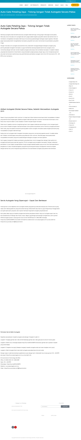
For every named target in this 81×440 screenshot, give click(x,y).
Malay (57, 5)
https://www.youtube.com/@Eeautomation (12, 221)
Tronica (70, 125)
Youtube (53, 425)
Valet (70, 129)
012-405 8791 (17, 423)
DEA (70, 94)
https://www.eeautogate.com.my (14, 355)
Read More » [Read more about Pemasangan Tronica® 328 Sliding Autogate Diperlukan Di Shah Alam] (73, 65)
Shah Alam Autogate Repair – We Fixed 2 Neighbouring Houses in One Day (75, 45)
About (26, 5)
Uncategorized (71, 127)
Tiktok (52, 423)
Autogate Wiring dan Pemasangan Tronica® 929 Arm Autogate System (75, 69)
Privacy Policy (54, 429)
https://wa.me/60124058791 (7, 219)
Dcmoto (70, 92)
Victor (70, 131)
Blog (62, 5)
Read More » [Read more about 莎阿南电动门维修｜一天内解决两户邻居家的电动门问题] (73, 40)
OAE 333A (71, 114)
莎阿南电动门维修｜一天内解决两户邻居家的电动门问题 (75, 37)
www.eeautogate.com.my (41, 219)
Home (21, 5)
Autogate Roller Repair (73, 83)
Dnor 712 (71, 100)
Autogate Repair (72, 81)
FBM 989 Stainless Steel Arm (74, 102)
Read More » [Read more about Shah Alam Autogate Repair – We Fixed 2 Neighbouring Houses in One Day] (73, 49)
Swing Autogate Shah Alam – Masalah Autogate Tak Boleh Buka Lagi (75, 53)
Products (43, 5)
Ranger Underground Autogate (74, 116)
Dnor (70, 96)
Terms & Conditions (55, 427)
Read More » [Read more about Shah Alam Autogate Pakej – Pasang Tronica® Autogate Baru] (73, 33)
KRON (70, 108)
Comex (70, 90)
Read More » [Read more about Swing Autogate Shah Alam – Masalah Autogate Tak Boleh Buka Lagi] (73, 57)
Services (50, 5)
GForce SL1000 (72, 106)
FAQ (67, 5)
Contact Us (53, 421)
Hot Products (34, 5)
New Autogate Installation (74, 110)
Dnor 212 (71, 98)
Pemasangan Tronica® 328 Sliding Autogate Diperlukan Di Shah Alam (75, 61)
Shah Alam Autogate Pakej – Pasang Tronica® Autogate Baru (75, 29)
